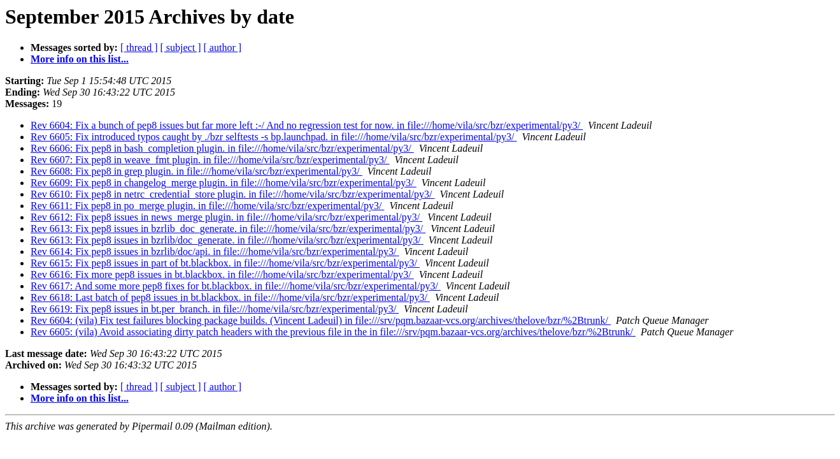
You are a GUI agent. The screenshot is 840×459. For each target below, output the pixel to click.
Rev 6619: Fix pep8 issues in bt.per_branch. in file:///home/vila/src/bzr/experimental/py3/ (215, 308)
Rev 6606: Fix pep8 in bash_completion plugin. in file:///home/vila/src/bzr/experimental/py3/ (222, 148)
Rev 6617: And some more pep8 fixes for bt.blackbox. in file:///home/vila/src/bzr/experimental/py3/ (236, 285)
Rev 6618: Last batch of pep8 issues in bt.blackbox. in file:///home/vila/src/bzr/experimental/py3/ (230, 297)
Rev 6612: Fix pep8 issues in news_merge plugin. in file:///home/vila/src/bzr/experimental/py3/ (226, 217)
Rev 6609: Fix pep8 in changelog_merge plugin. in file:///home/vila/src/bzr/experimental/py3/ (223, 182)
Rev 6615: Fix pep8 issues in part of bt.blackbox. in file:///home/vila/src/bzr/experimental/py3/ (225, 263)
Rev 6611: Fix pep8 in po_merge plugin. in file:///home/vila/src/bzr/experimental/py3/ (207, 205)
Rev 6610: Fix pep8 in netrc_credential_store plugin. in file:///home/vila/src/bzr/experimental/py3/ (233, 194)
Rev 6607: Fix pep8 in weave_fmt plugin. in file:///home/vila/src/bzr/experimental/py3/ (210, 159)
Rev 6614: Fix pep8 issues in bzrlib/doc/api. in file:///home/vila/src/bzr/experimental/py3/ (215, 251)
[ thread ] (139, 47)
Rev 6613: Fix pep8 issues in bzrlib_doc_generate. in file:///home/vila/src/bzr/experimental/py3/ (228, 228)
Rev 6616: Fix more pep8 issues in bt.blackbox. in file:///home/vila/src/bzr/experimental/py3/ (222, 274)
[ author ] (223, 47)
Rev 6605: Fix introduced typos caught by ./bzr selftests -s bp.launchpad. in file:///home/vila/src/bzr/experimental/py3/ (273, 136)
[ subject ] (180, 47)
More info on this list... (80, 59)
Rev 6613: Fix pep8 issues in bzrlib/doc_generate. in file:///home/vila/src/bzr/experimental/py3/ (227, 240)
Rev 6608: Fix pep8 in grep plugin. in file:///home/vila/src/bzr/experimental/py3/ (196, 171)
